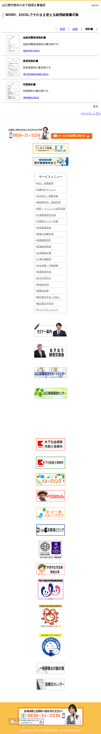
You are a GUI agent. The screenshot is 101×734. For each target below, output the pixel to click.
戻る (95, 106)
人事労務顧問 (44, 259)
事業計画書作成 (45, 234)
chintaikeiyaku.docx (36, 74)
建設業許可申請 (45, 303)
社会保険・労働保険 (47, 265)
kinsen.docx (31, 50)
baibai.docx (31, 97)
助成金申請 (43, 284)
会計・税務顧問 (45, 183)
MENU (95, 5)
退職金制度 (43, 290)
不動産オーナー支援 (47, 221)
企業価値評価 (44, 253)
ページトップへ (91, 113)
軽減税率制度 (44, 246)
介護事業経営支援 (46, 215)
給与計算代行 (44, 278)
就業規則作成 (44, 271)
